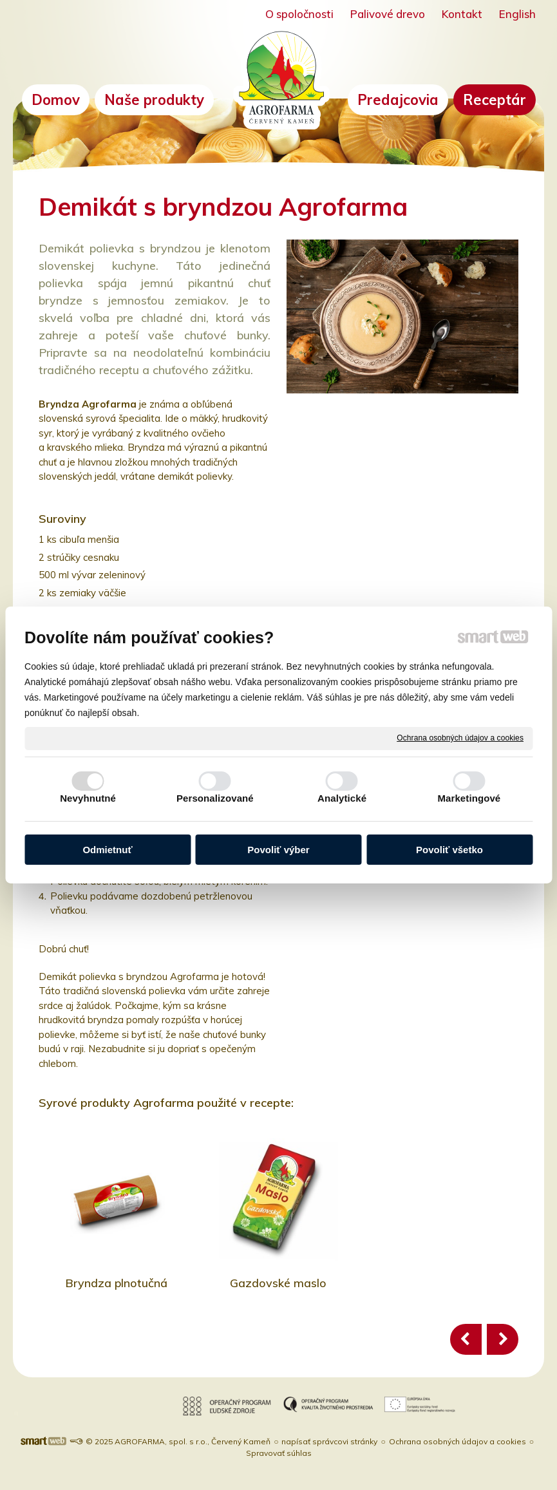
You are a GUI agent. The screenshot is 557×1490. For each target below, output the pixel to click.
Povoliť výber (278, 849)
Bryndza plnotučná (116, 1283)
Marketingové (468, 798)
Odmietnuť (107, 849)
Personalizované (215, 798)
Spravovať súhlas (279, 1453)
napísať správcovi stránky (329, 1441)
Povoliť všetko (449, 849)
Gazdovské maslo (278, 1283)
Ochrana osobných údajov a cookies (460, 737)
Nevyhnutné (88, 798)
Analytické (341, 798)
